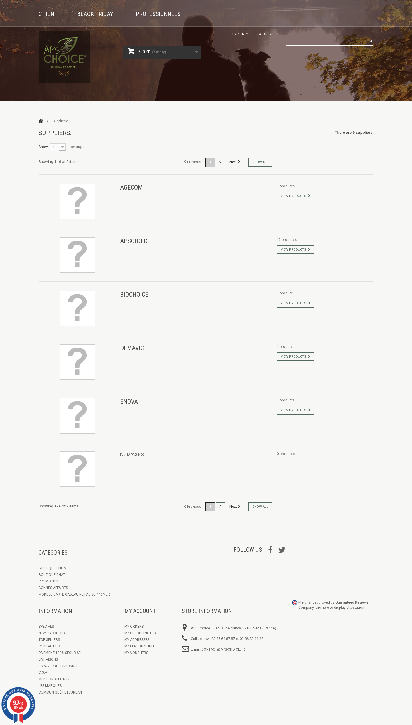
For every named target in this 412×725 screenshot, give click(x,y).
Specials (46, 626)
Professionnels (158, 14)
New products (52, 633)
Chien (46, 14)
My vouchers (136, 653)
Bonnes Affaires (53, 588)
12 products (287, 239)
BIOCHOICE (134, 294)
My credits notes (140, 633)
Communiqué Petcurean (60, 692)
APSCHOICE (135, 241)
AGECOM (131, 187)
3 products (286, 186)
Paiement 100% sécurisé (60, 653)
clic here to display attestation (339, 607)
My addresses (136, 640)
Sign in (238, 34)
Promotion (49, 581)
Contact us (49, 646)
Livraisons (48, 659)
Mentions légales (54, 679)
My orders (134, 626)
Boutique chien (52, 568)
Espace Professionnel (58, 666)
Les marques (50, 686)
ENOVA (129, 401)
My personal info (140, 646)
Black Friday (95, 14)
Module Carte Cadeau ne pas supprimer (74, 594)
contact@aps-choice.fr (223, 649)
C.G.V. (43, 673)
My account (140, 611)
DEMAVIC (132, 348)
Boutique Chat (52, 575)
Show (43, 147)
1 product (285, 293)
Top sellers (49, 640)
